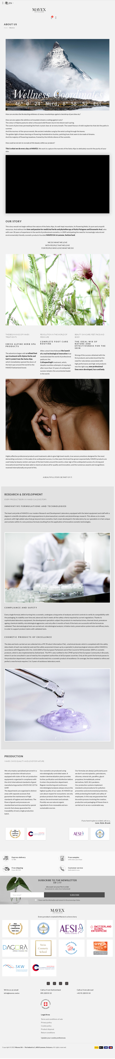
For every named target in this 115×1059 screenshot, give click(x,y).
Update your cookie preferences (53, 1038)
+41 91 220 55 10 (83, 994)
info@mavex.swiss (11, 994)
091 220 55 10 (46, 994)
